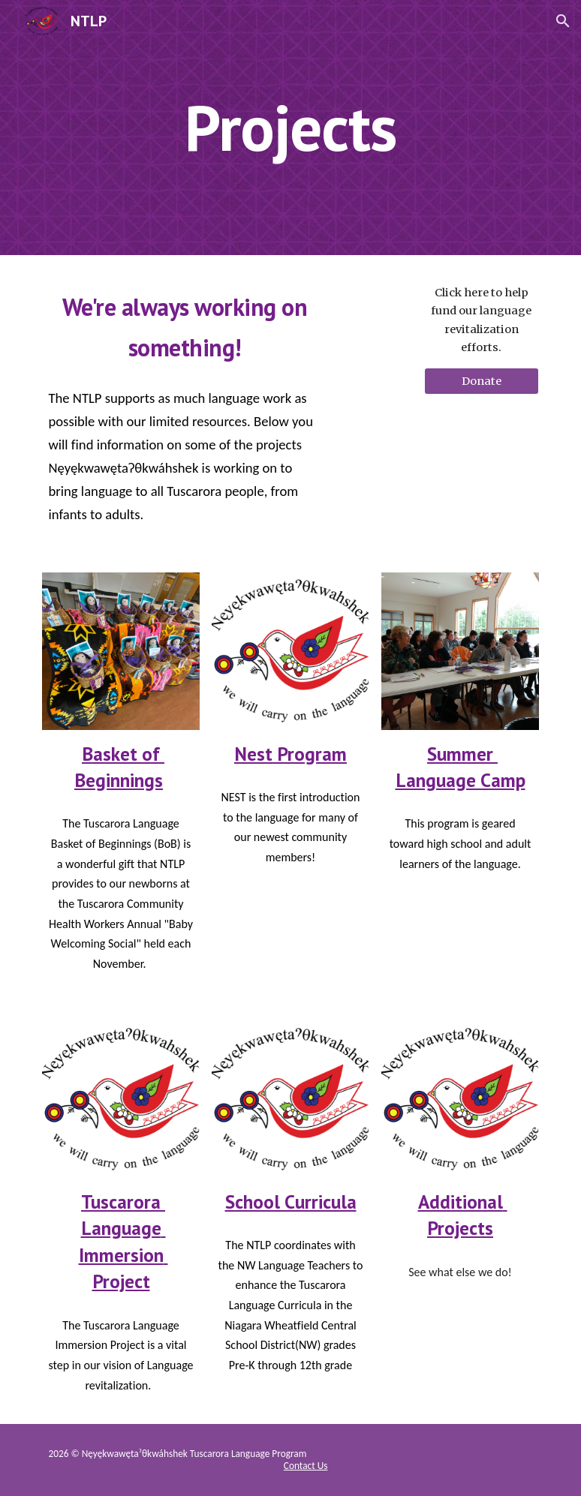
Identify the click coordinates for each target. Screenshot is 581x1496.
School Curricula (291, 1201)
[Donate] (481, 380)
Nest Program (290, 753)
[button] (563, 21)
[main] (290, 127)
